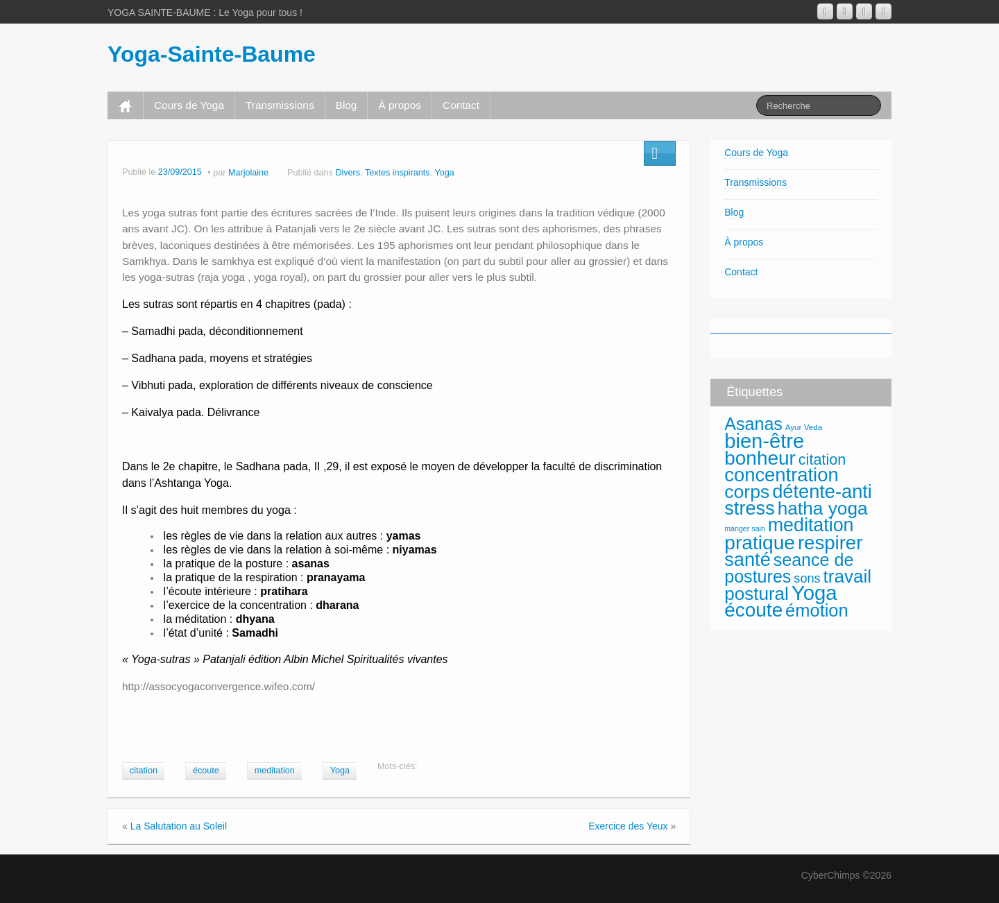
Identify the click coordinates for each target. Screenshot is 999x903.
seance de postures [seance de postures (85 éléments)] (788, 568)
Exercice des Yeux (627, 826)
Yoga (444, 173)
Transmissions (280, 105)
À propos (399, 105)
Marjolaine (248, 173)
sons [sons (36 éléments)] (807, 578)
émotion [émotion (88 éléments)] (816, 610)
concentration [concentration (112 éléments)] (781, 474)
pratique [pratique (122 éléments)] (759, 542)
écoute (206, 770)
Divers (347, 173)
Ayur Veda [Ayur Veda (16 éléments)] (803, 426)
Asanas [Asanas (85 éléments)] (753, 423)
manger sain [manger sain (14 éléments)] (744, 528)
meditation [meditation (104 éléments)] (811, 525)
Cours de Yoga (189, 105)
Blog (346, 105)
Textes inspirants (397, 173)
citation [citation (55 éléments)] (822, 459)
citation (143, 770)
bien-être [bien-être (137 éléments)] (764, 441)
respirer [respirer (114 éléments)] (830, 542)
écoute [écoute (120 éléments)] (753, 610)
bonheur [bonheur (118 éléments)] (760, 458)
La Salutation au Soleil (178, 826)
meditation (275, 770)
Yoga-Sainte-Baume (212, 54)
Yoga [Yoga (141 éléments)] (814, 592)
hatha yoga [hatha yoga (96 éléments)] (823, 508)
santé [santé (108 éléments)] (747, 559)
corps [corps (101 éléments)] (746, 491)
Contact (461, 105)
